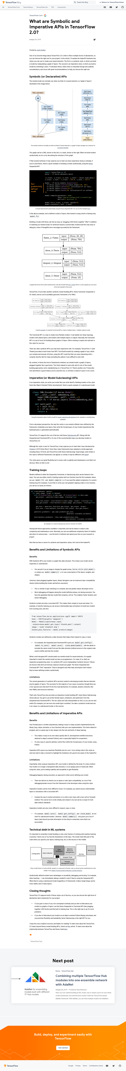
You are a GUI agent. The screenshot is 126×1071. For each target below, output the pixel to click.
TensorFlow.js (28, 7)
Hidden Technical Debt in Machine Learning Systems (66, 870)
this (69, 926)
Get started (63, 1048)
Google (71, 1066)
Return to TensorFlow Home (112, 2)
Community (61, 7)
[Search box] (87, 2)
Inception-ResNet (62, 148)
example (42, 330)
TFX (52, 7)
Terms (84, 1066)
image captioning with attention (67, 417)
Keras (91, 164)
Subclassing (72, 435)
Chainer (32, 449)
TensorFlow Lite (42, 7)
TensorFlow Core (14, 7)
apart (86, 455)
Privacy (78, 1066)
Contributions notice (96, 1066)
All (3, 7)
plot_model (71, 284)
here (89, 208)
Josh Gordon (41, 50)
